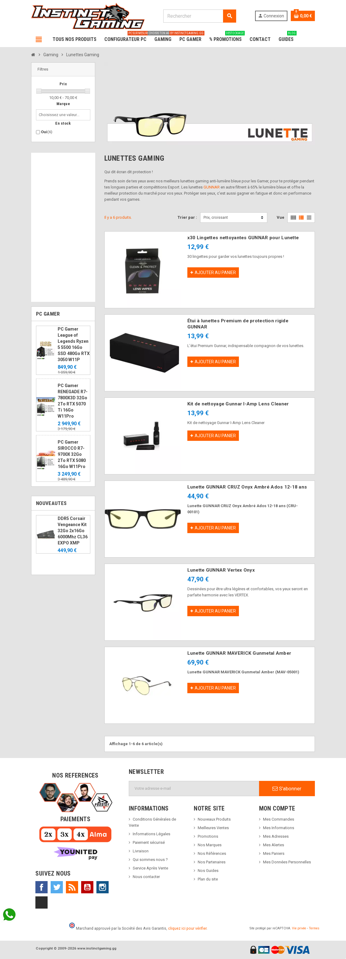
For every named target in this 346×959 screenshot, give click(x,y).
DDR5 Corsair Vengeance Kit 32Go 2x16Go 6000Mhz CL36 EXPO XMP (73, 530)
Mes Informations (278, 827)
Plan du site (208, 879)
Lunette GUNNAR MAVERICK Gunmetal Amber (239, 653)
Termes (314, 928)
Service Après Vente (150, 868)
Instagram (102, 887)
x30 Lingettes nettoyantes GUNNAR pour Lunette (243, 237)
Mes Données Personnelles (287, 862)
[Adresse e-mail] (194, 788)
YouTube (87, 887)
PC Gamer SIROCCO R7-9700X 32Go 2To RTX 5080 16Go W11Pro (72, 454)
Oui (46, 132)
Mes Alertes (273, 845)
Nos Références (212, 853)
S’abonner (286, 788)
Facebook (41, 887)
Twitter (57, 887)
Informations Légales (151, 834)
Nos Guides (208, 870)
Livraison (141, 851)
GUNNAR (212, 187)
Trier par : (187, 217)
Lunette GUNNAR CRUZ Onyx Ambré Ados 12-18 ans (247, 487)
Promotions (208, 836)
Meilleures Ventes (213, 827)
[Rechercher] (199, 16)
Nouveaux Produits (214, 819)
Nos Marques (210, 845)
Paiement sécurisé (149, 842)
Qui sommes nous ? (150, 859)
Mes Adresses (276, 836)
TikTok (41, 902)
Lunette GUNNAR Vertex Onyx (221, 570)
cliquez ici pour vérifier (187, 928)
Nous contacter (146, 876)
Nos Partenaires (211, 862)
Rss (72, 887)
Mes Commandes (278, 819)
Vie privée (299, 928)
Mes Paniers (273, 853)
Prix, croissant (216, 217)
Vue (280, 217)
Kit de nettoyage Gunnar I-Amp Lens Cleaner (238, 404)
